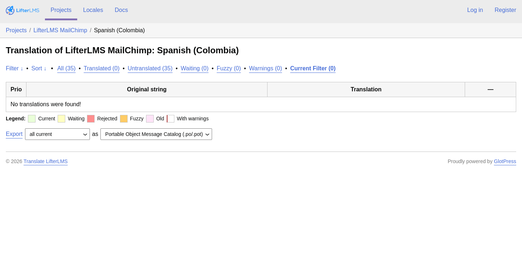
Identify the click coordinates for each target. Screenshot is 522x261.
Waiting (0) (195, 68)
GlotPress (505, 161)
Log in (475, 10)
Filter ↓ (14, 68)
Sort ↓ (39, 68)
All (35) (66, 68)
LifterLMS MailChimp (60, 30)
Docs (121, 10)
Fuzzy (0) (229, 68)
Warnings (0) (265, 68)
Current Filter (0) (312, 68)
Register (505, 10)
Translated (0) (102, 68)
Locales (93, 10)
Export (14, 134)
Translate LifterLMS (46, 161)
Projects (61, 10)
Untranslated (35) (150, 68)
